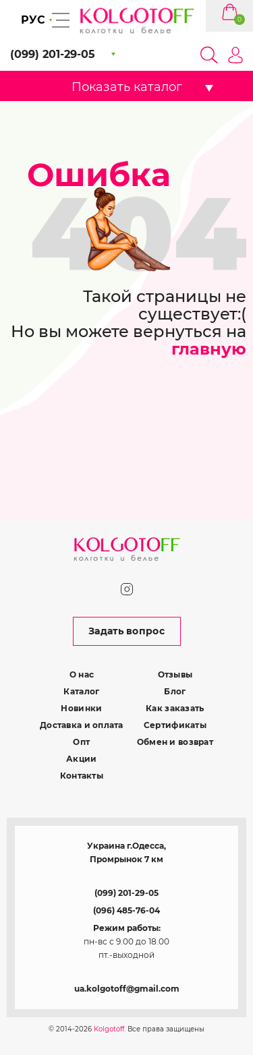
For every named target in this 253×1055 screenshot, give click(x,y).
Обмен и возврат (175, 742)
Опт (81, 742)
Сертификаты (175, 725)
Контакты (81, 776)
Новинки (81, 708)
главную (208, 349)
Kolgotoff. (109, 1029)
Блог (175, 691)
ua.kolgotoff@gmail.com (126, 989)
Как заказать (175, 708)
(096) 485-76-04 (126, 910)
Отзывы (175, 674)
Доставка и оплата (81, 725)
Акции (81, 759)
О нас (81, 674)
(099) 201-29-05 (126, 893)
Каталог (81, 691)
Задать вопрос (126, 631)
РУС (33, 19)
